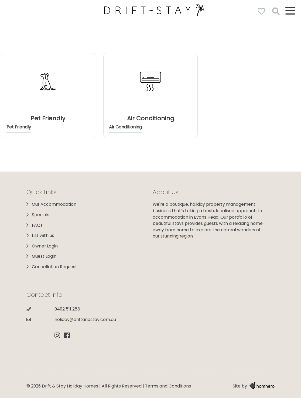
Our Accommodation (54, 204)
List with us (43, 235)
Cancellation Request (54, 267)
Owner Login (45, 246)
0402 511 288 (67, 309)
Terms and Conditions (168, 386)
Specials (40, 215)
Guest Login (44, 256)
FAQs (37, 225)
